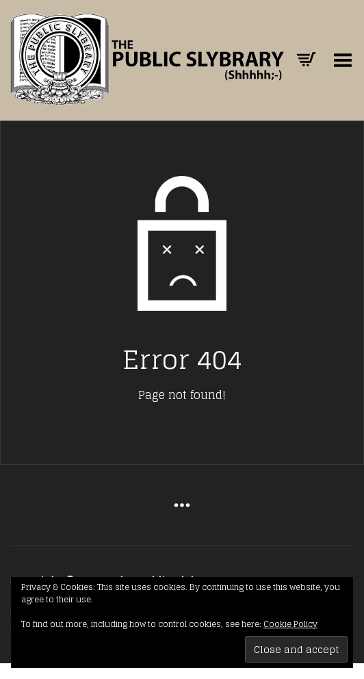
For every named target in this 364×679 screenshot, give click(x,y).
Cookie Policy (290, 624)
